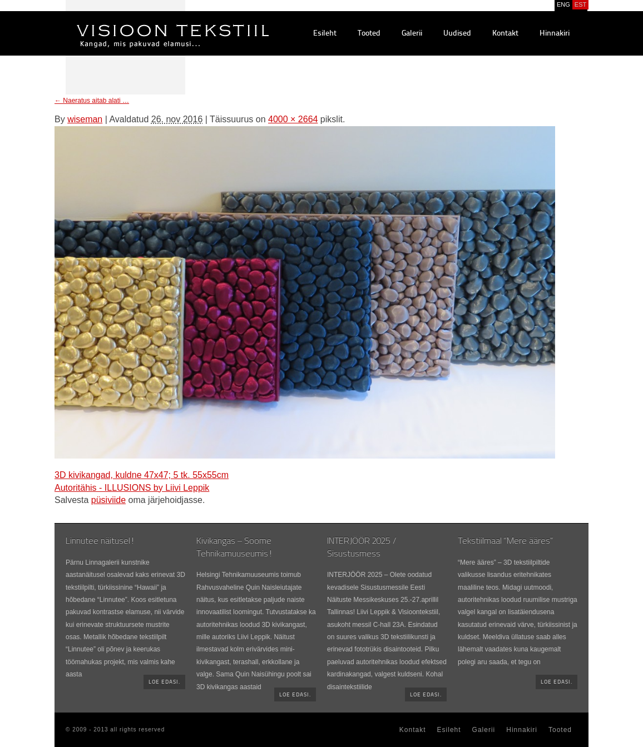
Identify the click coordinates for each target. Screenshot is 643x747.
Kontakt (505, 33)
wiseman (84, 119)
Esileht (325, 33)
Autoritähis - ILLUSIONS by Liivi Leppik (132, 487)
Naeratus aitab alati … (92, 100)
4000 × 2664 (293, 119)
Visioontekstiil (148, 22)
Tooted (369, 33)
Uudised (457, 33)
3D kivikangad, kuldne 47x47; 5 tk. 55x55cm (142, 475)
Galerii (412, 33)
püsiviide (108, 500)
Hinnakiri (555, 33)
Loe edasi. (164, 682)
